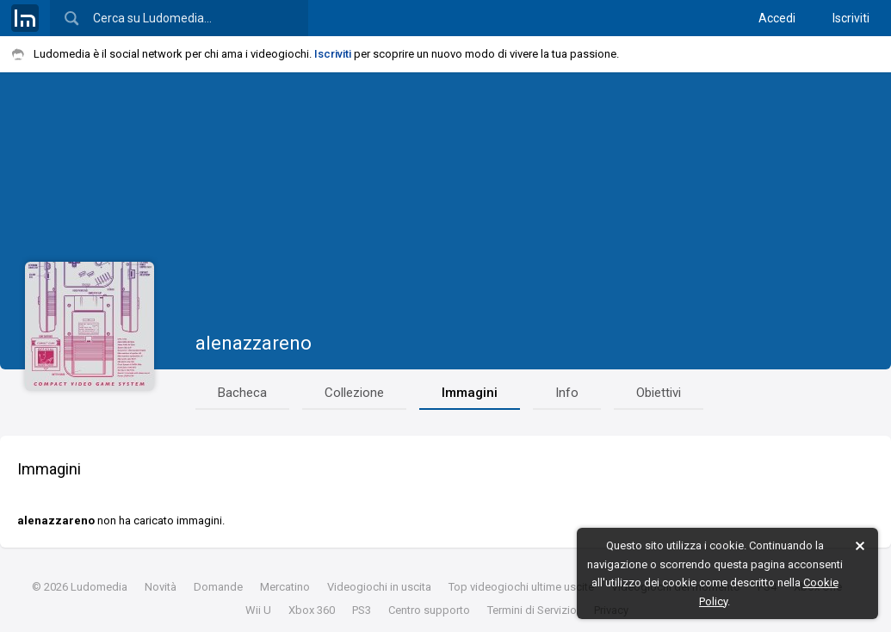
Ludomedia (99, 586)
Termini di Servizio (532, 610)
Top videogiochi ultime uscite (521, 586)
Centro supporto (429, 610)
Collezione (354, 392)
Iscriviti (850, 18)
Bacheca (242, 392)
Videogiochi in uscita (379, 586)
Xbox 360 (311, 610)
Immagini (470, 392)
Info (567, 392)
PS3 (361, 610)
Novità (160, 586)
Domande (218, 586)
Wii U (258, 610)
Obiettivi (658, 392)
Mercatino (285, 586)
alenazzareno (253, 343)
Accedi (776, 18)
